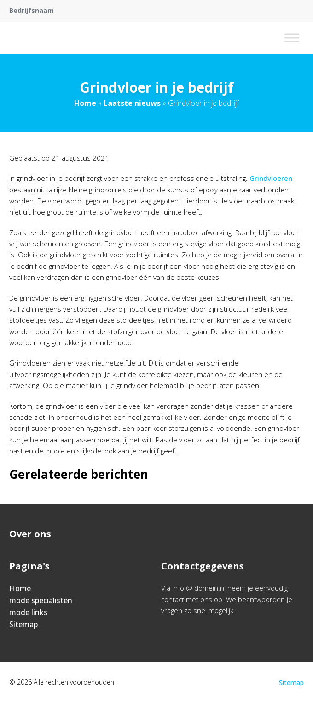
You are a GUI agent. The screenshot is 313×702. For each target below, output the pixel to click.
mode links (28, 612)
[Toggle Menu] (291, 37)
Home (85, 103)
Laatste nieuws (132, 103)
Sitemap (23, 624)
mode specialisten (40, 600)
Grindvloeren (270, 178)
